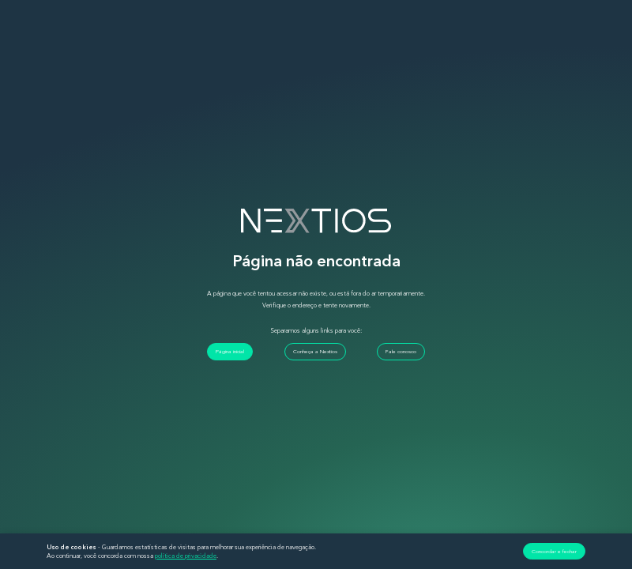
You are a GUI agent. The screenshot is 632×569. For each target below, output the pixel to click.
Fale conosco (401, 351)
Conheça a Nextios (315, 351)
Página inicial (230, 351)
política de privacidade (185, 556)
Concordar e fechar (554, 551)
